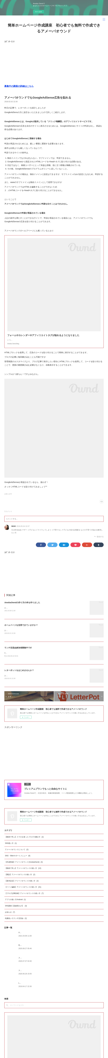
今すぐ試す (38, 11)
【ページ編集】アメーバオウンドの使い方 (23, 891)
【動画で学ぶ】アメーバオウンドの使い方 (23, 872)
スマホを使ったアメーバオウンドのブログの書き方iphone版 (41, 974)
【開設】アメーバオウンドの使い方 (20, 878)
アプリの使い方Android (15, 903)
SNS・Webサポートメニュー (17, 859)
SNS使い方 (11, 847)
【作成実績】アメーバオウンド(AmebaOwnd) (24, 866)
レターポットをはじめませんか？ (19, 674)
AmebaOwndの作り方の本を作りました (22, 605)
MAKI (13, 529)
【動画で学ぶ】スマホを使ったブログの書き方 (24, 841)
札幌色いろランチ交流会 (16, 922)
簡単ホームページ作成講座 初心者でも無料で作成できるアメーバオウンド (54, 28)
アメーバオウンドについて (16, 853)
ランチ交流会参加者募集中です (18, 651)
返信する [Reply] (99, 539)
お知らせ (10, 916)
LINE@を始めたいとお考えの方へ (31, 987)
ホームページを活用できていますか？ (21, 628)
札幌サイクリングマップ (27, 949)
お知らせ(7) (8, 496)
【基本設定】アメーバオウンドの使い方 (22, 884)
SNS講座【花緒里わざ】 (16, 909)
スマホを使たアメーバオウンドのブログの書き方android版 (40, 961)
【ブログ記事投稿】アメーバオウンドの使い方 (24, 897)
